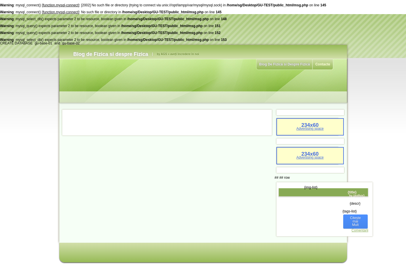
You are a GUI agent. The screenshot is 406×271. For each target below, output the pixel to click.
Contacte (322, 64)
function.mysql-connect (60, 5)
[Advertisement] (167, 123)
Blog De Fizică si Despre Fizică (284, 64)
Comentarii (360, 230)
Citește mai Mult (355, 221)
